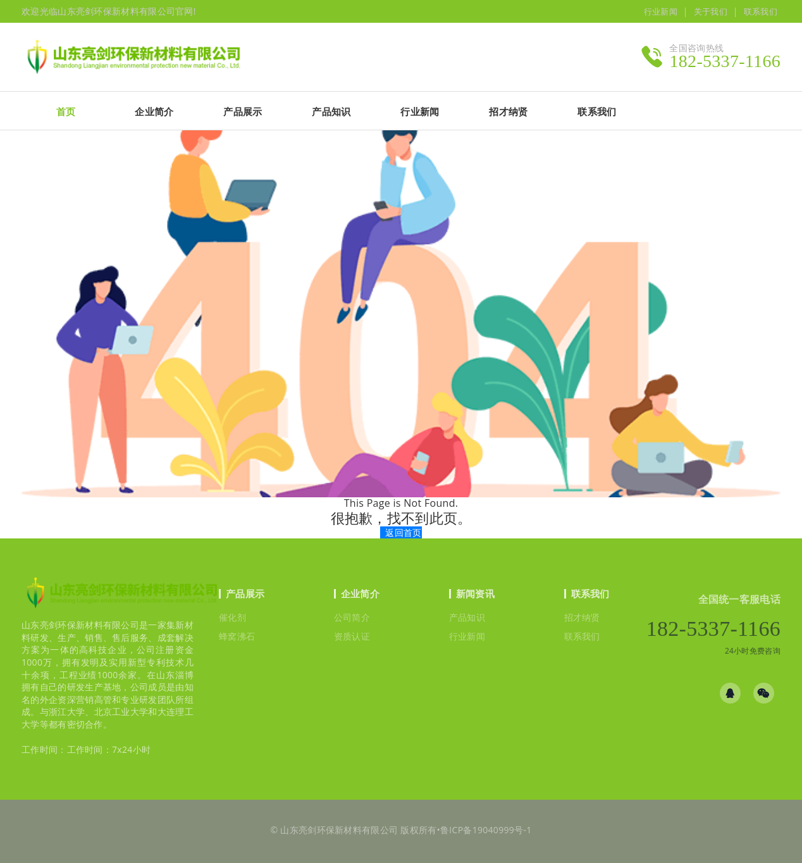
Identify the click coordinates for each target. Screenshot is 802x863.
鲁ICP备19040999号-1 (486, 830)
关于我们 (710, 11)
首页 (66, 111)
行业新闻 (660, 11)
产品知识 (467, 617)
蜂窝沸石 (237, 636)
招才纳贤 (582, 617)
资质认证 (352, 636)
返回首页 (403, 532)
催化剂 (232, 617)
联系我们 (760, 11)
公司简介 (352, 617)
